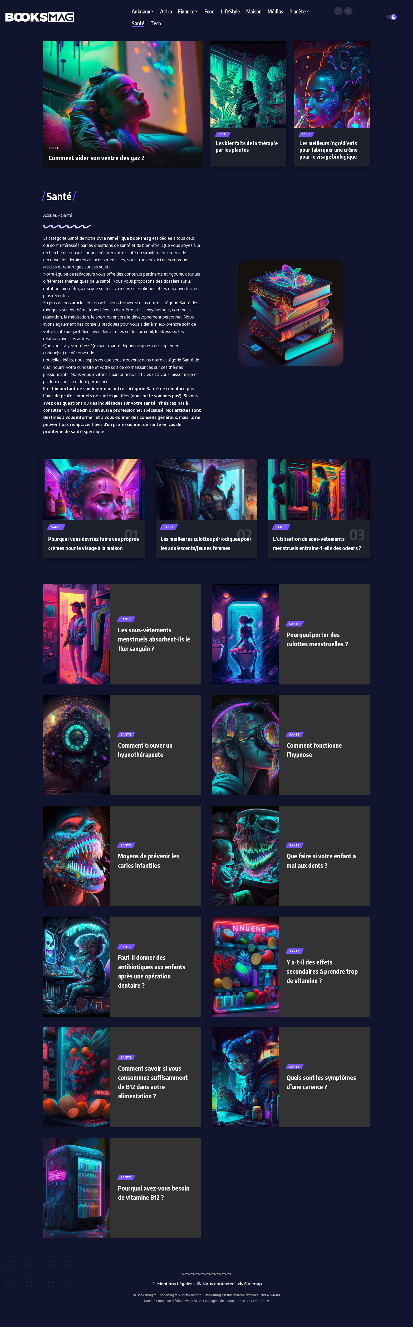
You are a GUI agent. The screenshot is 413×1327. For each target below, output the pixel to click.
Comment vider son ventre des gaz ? (104, 157)
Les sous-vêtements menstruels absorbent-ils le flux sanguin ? (153, 649)
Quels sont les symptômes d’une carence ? (314, 1091)
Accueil (50, 215)
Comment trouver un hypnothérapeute (149, 759)
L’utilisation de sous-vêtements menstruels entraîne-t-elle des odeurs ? (316, 547)
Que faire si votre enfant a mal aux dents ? (322, 870)
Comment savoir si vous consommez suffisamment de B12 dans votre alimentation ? (155, 1092)
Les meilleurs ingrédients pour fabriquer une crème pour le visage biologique (328, 150)
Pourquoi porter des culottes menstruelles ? (322, 649)
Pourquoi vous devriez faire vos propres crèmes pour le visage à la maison (91, 547)
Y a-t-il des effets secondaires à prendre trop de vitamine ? (321, 981)
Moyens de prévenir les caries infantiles (154, 870)
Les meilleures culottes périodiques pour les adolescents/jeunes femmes (204, 547)
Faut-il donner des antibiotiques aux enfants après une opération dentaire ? (149, 981)
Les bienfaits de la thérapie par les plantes (247, 147)
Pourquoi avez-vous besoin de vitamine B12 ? (153, 1202)
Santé (53, 147)
